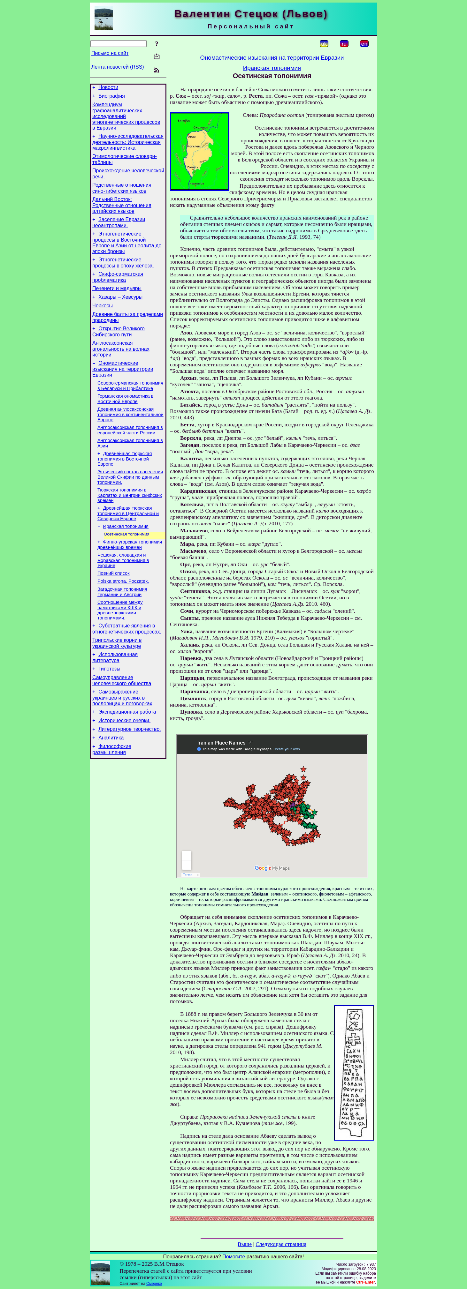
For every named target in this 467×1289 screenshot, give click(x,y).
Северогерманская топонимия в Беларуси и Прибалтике (130, 405)
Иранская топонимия (126, 554)
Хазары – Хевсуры (120, 310)
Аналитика (111, 781)
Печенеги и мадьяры (117, 301)
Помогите (233, 1256)
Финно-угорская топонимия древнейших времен (129, 574)
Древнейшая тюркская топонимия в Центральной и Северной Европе (128, 540)
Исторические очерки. (124, 762)
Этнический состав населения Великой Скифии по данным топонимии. (130, 502)
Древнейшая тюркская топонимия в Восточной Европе (124, 483)
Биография (111, 98)
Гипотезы (109, 706)
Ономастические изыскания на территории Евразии (122, 387)
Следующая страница (281, 1244)
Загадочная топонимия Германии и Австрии (122, 625)
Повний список (113, 604)
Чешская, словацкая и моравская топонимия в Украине (123, 590)
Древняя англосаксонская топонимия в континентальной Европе (130, 435)
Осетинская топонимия (126, 562)
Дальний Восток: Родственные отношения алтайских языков (121, 212)
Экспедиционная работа (127, 752)
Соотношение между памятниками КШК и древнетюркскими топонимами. (120, 644)
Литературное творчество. (129, 772)
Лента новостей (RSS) (117, 67)
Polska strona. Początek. (123, 613)
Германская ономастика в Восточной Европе (125, 419)
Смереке (154, 1283)
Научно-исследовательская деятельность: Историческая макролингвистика (128, 145)
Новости (108, 88)
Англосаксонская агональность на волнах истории (120, 366)
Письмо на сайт (109, 53)
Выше (245, 1244)
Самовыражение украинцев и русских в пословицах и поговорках (122, 737)
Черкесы (102, 320)
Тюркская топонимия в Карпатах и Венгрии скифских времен (129, 521)
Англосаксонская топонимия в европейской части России (130, 452)
